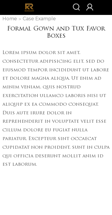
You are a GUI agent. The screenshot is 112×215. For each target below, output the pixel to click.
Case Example (39, 19)
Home (9, 19)
